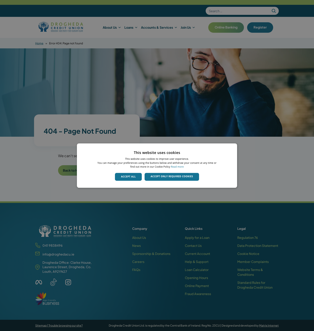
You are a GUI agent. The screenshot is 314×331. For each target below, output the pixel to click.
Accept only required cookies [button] (172, 176)
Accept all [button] (128, 176)
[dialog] (157, 165)
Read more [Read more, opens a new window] (177, 167)
